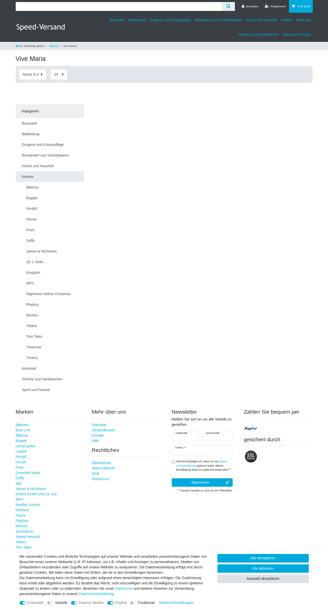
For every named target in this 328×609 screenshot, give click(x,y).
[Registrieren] (275, 6)
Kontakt (98, 435)
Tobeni (21, 542)
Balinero (22, 425)
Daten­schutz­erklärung (96, 594)
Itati (19, 483)
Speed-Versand (28, 537)
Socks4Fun (24, 531)
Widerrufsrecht (103, 468)
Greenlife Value (28, 473)
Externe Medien (91, 603)
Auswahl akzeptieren (263, 579)
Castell (21, 451)
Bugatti (21, 441)
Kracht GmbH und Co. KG (36, 494)
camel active (26, 446)
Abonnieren (210, 482)
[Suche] (228, 6)
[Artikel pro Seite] (58, 74)
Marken (287, 20)
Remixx (22, 526)
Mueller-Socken (28, 505)
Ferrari (21, 462)
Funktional (146, 603)
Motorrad (303, 20)
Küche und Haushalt (262, 20)
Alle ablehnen (263, 568)
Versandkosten (103, 430)
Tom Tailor (24, 547)
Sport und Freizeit (297, 34)
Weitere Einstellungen (176, 603)
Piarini (21, 515)
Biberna (22, 435)
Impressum (100, 479)
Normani (22, 510)
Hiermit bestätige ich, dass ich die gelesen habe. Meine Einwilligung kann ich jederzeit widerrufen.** (203, 465)
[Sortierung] (32, 74)
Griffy (20, 478)
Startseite (99, 425)
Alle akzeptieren (263, 558)
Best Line (23, 430)
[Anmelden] (250, 6)
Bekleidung (137, 20)
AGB (95, 473)
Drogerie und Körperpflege (170, 20)
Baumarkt (117, 20)
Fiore (20, 467)
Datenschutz (102, 463)
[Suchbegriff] (119, 6)
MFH (19, 499)
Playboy (22, 521)
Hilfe (95, 441)
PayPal (121, 603)
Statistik (61, 603)
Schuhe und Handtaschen (258, 34)
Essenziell (35, 603)
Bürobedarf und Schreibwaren (218, 20)
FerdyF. (22, 457)
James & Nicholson (31, 489)
